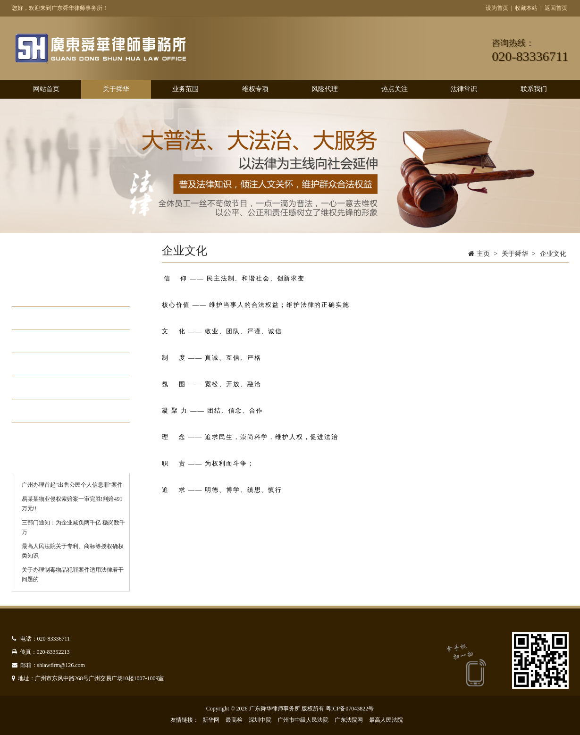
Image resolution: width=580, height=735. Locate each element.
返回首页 (556, 8)
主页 (483, 253)
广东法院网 (349, 720)
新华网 (210, 720)
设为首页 (497, 8)
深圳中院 (260, 720)
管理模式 (48, 387)
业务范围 (185, 89)
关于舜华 (116, 89)
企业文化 (48, 341)
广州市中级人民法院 (302, 720)
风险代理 (324, 89)
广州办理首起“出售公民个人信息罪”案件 (72, 485)
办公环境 (48, 364)
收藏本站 (526, 8)
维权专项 (255, 89)
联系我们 (534, 89)
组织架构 (48, 318)
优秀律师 (48, 410)
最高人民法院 (386, 720)
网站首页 (46, 89)
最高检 (234, 720)
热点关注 (394, 89)
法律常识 (464, 89)
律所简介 (48, 295)
